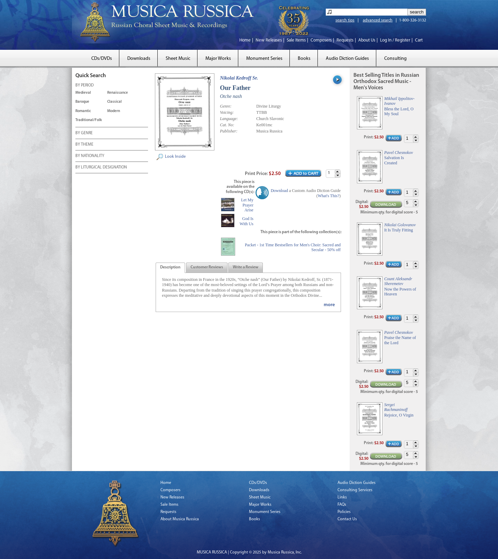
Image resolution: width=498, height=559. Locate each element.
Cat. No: (227, 124)
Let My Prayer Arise (247, 205)
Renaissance (117, 93)
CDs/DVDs (101, 58)
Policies (344, 512)
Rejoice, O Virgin (399, 415)
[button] (337, 172)
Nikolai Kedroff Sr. (239, 78)
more (329, 305)
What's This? (328, 195)
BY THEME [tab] (84, 145)
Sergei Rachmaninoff (395, 407)
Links (342, 497)
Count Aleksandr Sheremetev (398, 281)
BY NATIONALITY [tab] (89, 156)
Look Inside (175, 157)
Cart (419, 40)
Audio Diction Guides (347, 58)
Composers (321, 40)
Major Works (218, 58)
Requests (344, 40)
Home (245, 40)
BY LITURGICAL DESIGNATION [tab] (101, 168)
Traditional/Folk (88, 120)
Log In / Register (395, 40)
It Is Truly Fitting (398, 230)
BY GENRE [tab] (84, 133)
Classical (114, 102)
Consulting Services (355, 490)
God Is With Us (246, 221)
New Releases (269, 40)
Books (304, 58)
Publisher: (229, 131)
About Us (366, 40)
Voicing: (227, 112)
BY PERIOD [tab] (84, 86)
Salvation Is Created (394, 160)
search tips (344, 20)
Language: (229, 118)
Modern (113, 111)
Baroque (82, 102)
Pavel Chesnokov (398, 152)
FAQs (342, 505)
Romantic (83, 111)
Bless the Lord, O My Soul (399, 111)
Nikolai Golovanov (400, 224)
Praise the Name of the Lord (400, 340)
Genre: (226, 106)
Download (279, 190)
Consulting (395, 58)
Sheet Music (178, 58)
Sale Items (296, 40)
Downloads (138, 58)
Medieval (83, 93)
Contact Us (347, 519)
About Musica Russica (179, 519)
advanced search (378, 20)
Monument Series (264, 58)
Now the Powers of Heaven (400, 291)
